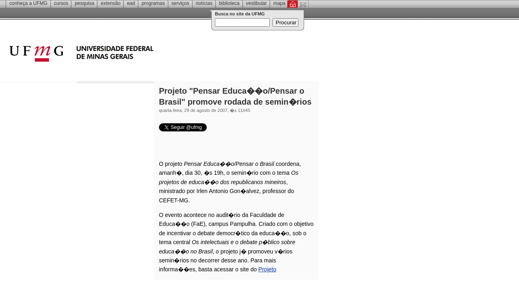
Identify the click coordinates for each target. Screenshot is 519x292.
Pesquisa (84, 3)
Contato (303, 4)
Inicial (292, 4)
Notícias (204, 3)
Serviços (180, 3)
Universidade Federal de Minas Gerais (128, 54)
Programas (153, 3)
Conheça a (28, 3)
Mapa (279, 3)
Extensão (110, 3)
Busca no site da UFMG (240, 13)
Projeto (267, 269)
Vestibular (256, 3)
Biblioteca (229, 3)
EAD (131, 3)
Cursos (61, 3)
